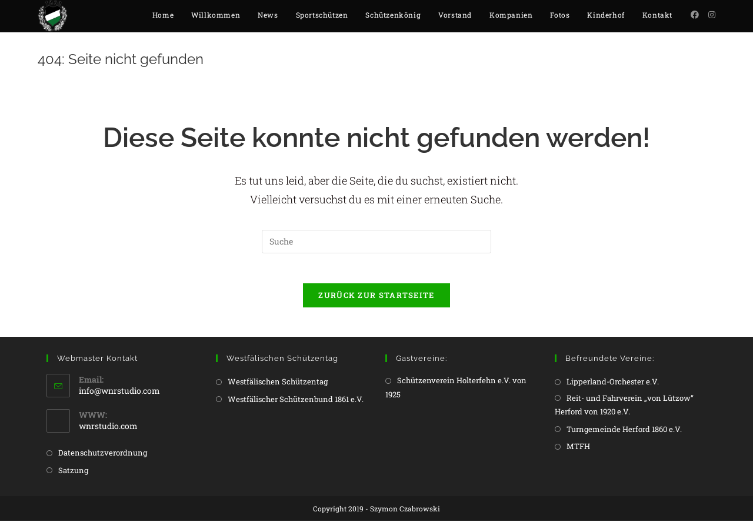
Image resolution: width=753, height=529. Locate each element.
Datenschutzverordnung (102, 461)
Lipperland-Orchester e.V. (613, 389)
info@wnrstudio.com (119, 398)
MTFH (578, 454)
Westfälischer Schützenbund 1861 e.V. (296, 407)
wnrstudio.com (108, 434)
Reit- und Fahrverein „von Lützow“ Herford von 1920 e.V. (624, 413)
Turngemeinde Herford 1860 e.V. (624, 436)
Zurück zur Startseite (376, 303)
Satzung (73, 478)
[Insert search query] (376, 244)
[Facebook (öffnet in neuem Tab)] (695, 15)
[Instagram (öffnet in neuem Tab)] (712, 15)
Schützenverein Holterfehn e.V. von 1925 (456, 395)
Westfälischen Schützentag (278, 389)
